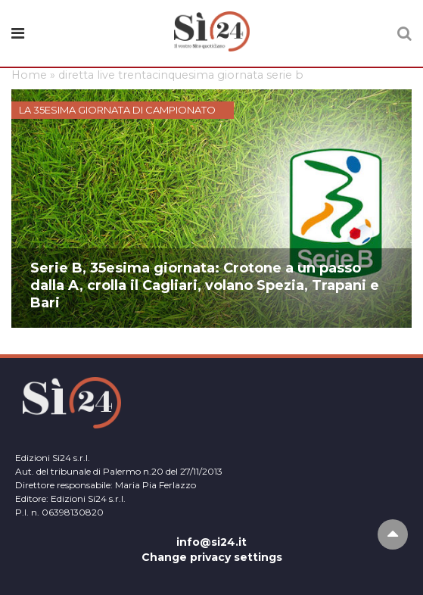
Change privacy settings (212, 557)
